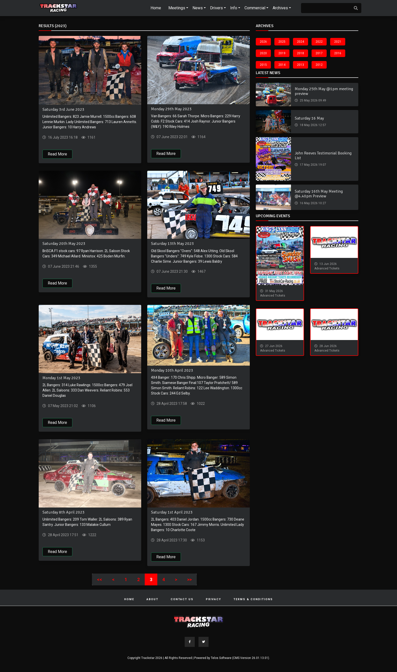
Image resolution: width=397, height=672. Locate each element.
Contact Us (182, 599)
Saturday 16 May (309, 118)
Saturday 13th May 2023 (172, 243)
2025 (281, 41)
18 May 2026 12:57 (312, 125)
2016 (337, 53)
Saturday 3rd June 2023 (63, 109)
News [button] (197, 8)
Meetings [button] (176, 8)
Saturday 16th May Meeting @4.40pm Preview (319, 194)
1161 (91, 137)
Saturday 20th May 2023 (63, 243)
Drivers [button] (216, 8)
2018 (300, 53)
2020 (263, 53)
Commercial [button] (254, 8)
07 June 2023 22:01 (172, 137)
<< (99, 579)
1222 (91, 535)
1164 (201, 137)
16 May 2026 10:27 (312, 203)
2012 (319, 65)
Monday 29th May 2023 (171, 108)
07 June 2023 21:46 (63, 266)
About (152, 599)
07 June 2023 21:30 (172, 272)
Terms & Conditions (253, 599)
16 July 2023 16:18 (62, 137)
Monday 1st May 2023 (61, 378)
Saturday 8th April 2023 (63, 512)
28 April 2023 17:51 (62, 535)
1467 (201, 272)
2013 (300, 65)
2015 (263, 65)
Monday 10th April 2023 (172, 370)
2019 (281, 53)
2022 (319, 41)
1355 (92, 266)
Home (156, 8)
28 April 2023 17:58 (171, 404)
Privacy (213, 599)
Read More (57, 154)
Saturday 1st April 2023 (172, 512)
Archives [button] (280, 8)
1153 (200, 540)
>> (189, 579)
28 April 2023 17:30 (171, 540)
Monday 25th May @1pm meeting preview (324, 91)
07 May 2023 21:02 (62, 406)
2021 (337, 41)
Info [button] (233, 8)
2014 (281, 65)
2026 (263, 41)
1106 (91, 406)
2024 (300, 41)
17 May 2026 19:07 (312, 164)
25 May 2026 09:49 (312, 100)
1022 (200, 404)
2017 (319, 53)
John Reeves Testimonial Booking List (323, 155)
